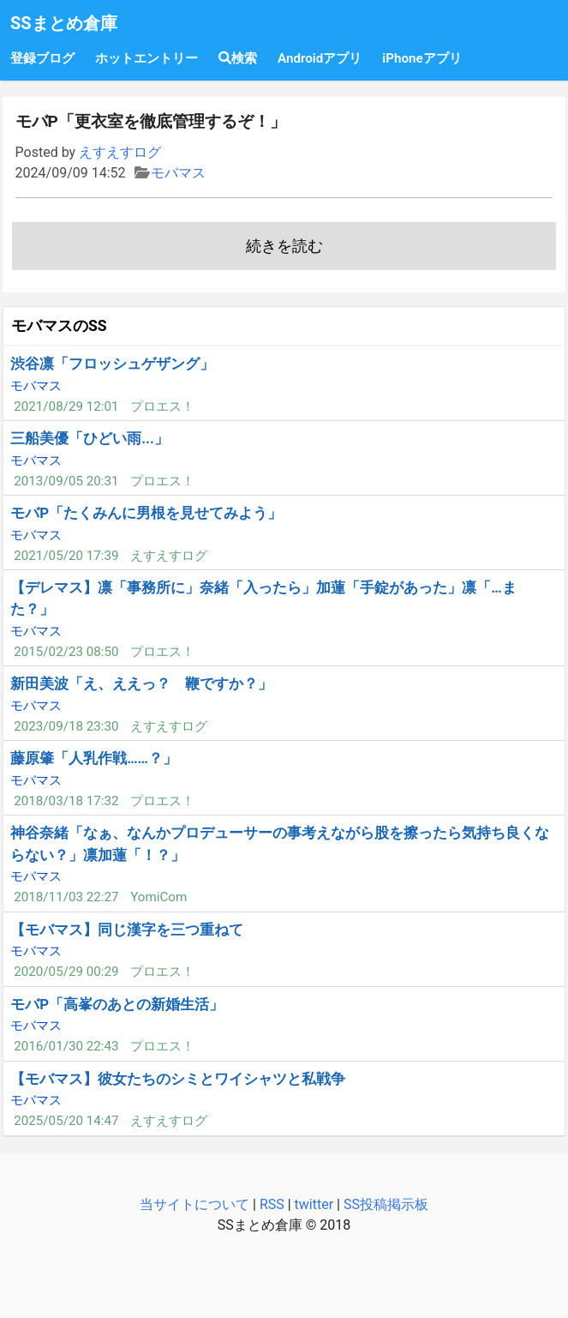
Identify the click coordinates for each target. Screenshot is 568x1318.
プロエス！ (162, 406)
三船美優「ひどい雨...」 (89, 438)
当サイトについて (194, 1204)
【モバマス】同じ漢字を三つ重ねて (126, 929)
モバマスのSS (59, 325)
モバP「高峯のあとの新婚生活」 (117, 1004)
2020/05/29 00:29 (66, 971)
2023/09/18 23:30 (66, 726)
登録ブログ (42, 58)
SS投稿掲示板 (386, 1204)
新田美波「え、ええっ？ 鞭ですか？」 (141, 683)
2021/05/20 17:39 (66, 555)
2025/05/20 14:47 (66, 1120)
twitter (314, 1204)
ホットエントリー (146, 58)
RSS (272, 1204)
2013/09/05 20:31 (66, 481)
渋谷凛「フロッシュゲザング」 (112, 363)
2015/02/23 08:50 (66, 651)
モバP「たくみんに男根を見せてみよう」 (146, 512)
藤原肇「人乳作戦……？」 (93, 758)
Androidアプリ (320, 58)
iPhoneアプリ (421, 58)
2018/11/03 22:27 (66, 897)
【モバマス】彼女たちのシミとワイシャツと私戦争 (177, 1078)
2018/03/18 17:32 (66, 801)
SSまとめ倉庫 (63, 23)
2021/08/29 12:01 (66, 406)
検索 (237, 58)
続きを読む (284, 246)
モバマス (178, 173)
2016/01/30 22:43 (66, 1046)
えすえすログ (120, 152)
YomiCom (158, 897)
